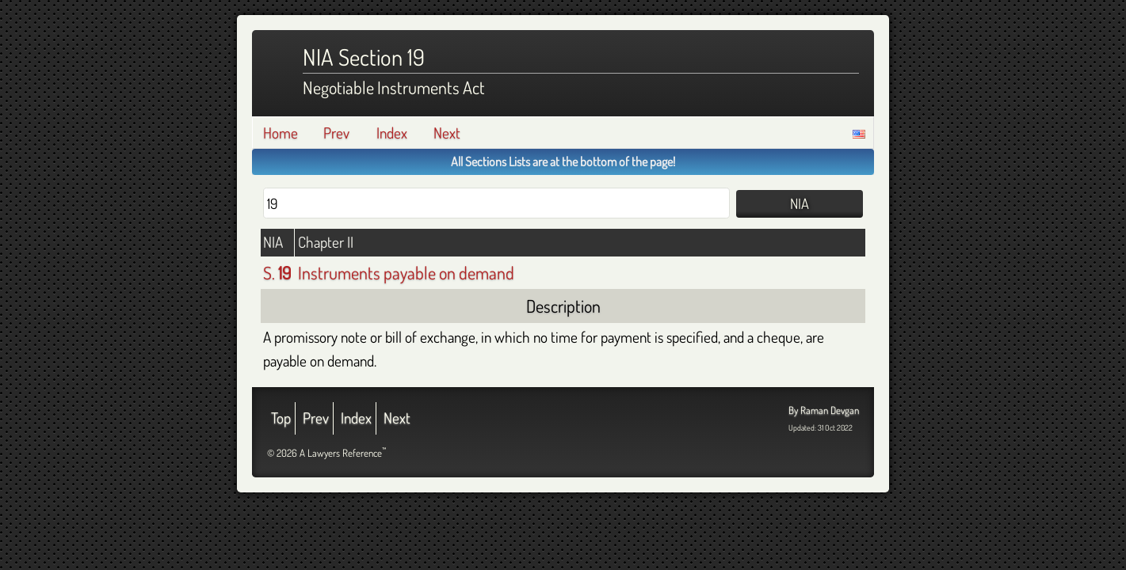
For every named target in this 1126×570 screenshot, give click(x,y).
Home (280, 132)
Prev (336, 132)
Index (391, 132)
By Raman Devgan (823, 410)
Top (281, 418)
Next (446, 132)
